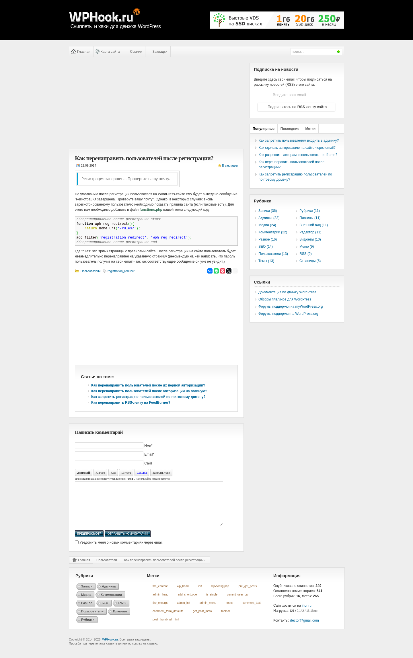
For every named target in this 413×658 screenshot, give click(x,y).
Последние (289, 129)
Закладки (160, 52)
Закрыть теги (161, 472)
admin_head (160, 603)
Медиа (86, 603)
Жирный (83, 472)
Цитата (126, 472)
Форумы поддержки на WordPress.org (288, 314)
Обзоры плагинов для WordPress (284, 299)
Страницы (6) (310, 261)
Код (113, 472)
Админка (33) (268, 218)
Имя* (148, 446)
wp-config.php (220, 594)
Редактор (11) (310, 232)
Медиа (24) (267, 225)
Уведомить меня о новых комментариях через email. (121, 551)
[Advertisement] (156, 103)
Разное (86, 611)
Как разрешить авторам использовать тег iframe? (298, 155)
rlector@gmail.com (304, 629)
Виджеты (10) (310, 239)
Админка (109, 595)
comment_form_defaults (168, 619)
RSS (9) (305, 254)
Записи (86, 595)
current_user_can (238, 603)
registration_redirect (121, 271)
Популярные (263, 129)
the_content (160, 594)
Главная (83, 52)
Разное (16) (267, 239)
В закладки (230, 165)
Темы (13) (266, 261)
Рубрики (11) (309, 211)
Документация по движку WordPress (287, 292)
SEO (105, 611)
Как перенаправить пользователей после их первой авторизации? (148, 385)
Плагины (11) (309, 218)
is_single (211, 603)
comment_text (252, 611)
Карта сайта (110, 52)
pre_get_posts (248, 594)
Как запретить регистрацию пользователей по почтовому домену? (148, 397)
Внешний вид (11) (313, 225)
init (200, 594)
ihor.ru (306, 614)
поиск (229, 611)
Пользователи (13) (273, 254)
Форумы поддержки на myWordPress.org (290, 306)
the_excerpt (160, 611)
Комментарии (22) (272, 232)
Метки (310, 129)
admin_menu (208, 611)
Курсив (100, 472)
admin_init (183, 611)
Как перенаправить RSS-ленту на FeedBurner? (130, 403)
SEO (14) (265, 247)
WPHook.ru (110, 648)
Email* (149, 454)
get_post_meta (202, 619)
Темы (122, 611)
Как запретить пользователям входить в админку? (299, 140)
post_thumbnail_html (166, 628)
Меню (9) (306, 247)
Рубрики (87, 628)
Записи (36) (267, 211)
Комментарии (111, 603)
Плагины (120, 620)
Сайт (148, 463)
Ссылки (136, 52)
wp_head (183, 594)
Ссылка (142, 472)
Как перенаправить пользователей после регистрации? (164, 568)
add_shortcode (187, 603)
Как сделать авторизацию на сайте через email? (297, 148)
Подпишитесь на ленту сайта (297, 107)
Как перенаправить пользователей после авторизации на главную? (149, 391)
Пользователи (91, 271)
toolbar (225, 619)
